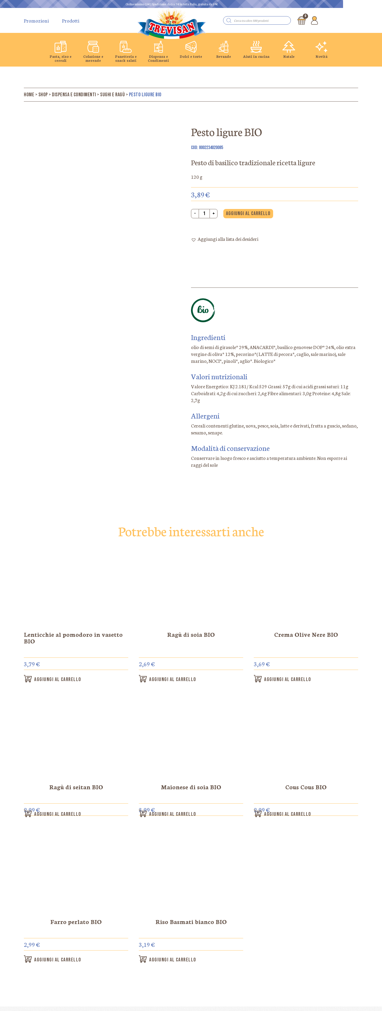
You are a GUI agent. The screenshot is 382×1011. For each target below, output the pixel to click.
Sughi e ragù (112, 94)
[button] (224, 239)
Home (29, 94)
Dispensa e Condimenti (74, 94)
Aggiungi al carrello (248, 213)
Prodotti (70, 20)
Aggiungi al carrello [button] (64, 680)
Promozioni (36, 20)
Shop (43, 94)
